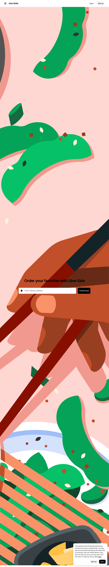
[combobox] (49, 291)
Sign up (100, 3)
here (99, 557)
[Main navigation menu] (5, 3)
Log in (91, 3)
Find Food (84, 291)
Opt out (94, 562)
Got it (102, 562)
